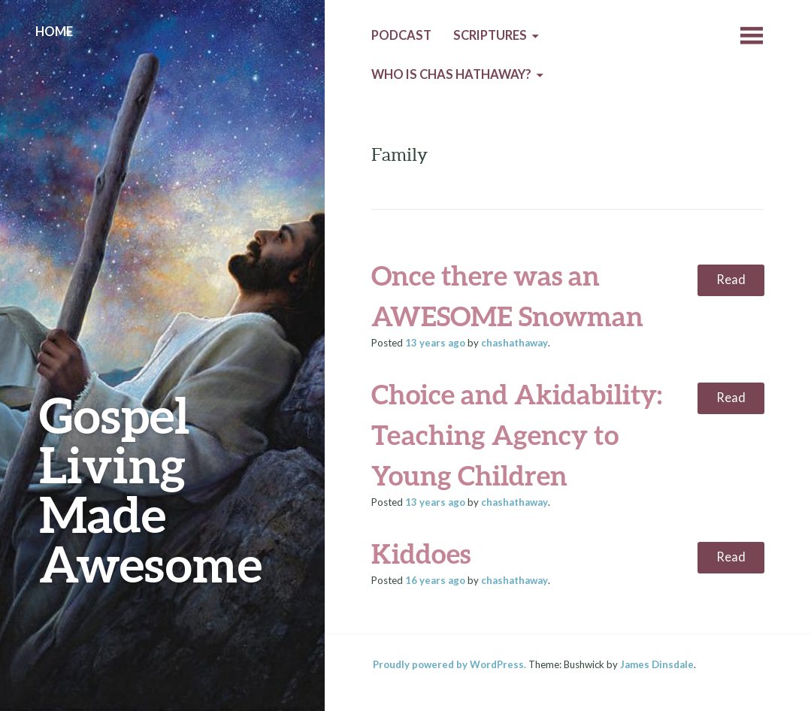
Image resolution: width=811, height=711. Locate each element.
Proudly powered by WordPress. (449, 664)
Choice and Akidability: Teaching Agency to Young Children (516, 434)
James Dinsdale (657, 664)
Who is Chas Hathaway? (451, 74)
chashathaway (514, 343)
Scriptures (490, 35)
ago (435, 343)
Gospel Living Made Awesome (150, 489)
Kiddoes (421, 553)
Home (54, 31)
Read (731, 279)
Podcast (401, 35)
